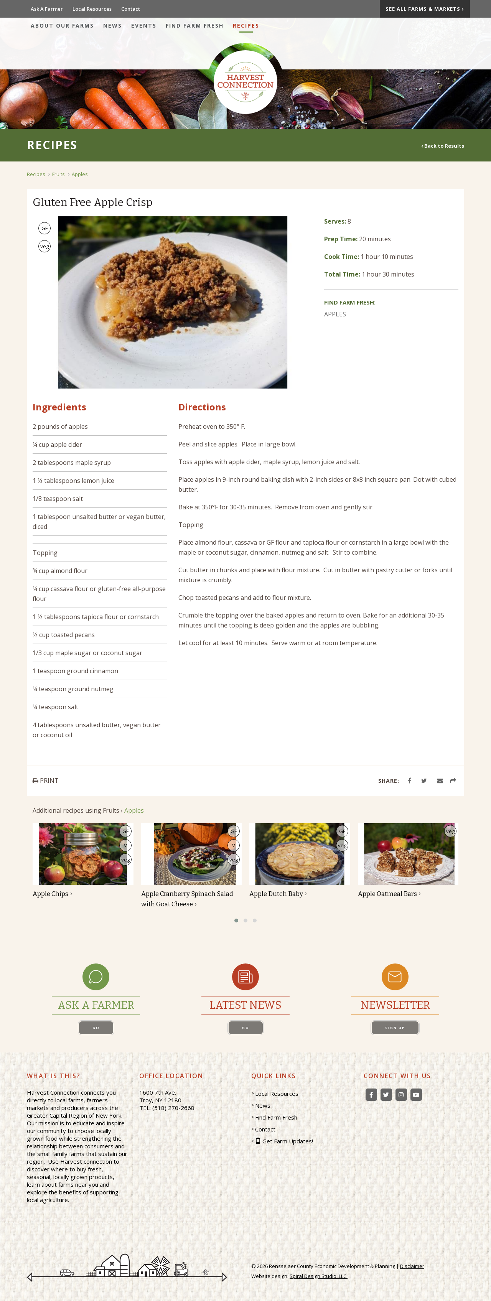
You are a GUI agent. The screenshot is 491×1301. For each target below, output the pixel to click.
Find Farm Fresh (195, 25)
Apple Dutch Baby (276, 894)
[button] (236, 920)
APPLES (335, 314)
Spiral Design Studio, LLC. (319, 1276)
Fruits (58, 174)
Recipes (246, 25)
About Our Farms (62, 25)
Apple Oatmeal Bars (387, 894)
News (112, 25)
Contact (130, 8)
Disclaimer (412, 1266)
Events (144, 25)
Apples (80, 174)
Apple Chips (50, 894)
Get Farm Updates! (287, 1141)
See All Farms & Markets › (425, 8)
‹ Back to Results (442, 145)
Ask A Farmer (47, 8)
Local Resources (92, 8)
